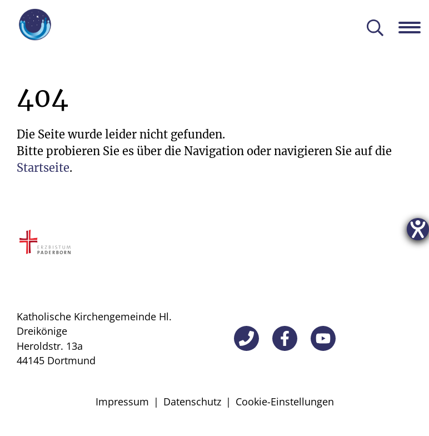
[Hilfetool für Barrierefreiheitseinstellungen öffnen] (418, 229)
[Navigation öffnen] (413, 27)
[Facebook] (284, 338)
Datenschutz (192, 401)
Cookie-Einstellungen (285, 401)
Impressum (122, 401)
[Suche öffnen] (375, 28)
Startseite (43, 168)
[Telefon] (246, 338)
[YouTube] (323, 338)
